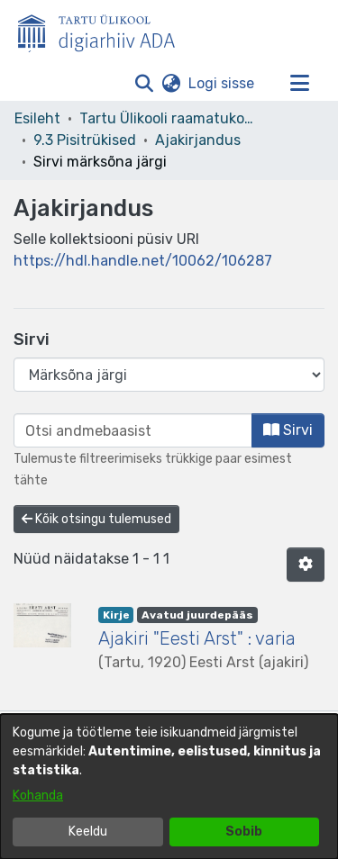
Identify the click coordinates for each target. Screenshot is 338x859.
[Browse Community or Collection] (169, 374)
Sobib (243, 831)
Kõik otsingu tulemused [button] (96, 519)
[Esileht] (104, 29)
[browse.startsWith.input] (133, 430)
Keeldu (88, 831)
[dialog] (169, 786)
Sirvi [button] (288, 430)
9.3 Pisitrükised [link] (84, 140)
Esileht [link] (37, 118)
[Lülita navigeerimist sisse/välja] (299, 84)
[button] (143, 84)
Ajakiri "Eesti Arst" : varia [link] (197, 638)
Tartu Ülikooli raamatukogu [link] (169, 118)
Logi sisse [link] (222, 83)
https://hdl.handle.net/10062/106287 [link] (143, 260)
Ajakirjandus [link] (198, 140)
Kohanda (38, 795)
